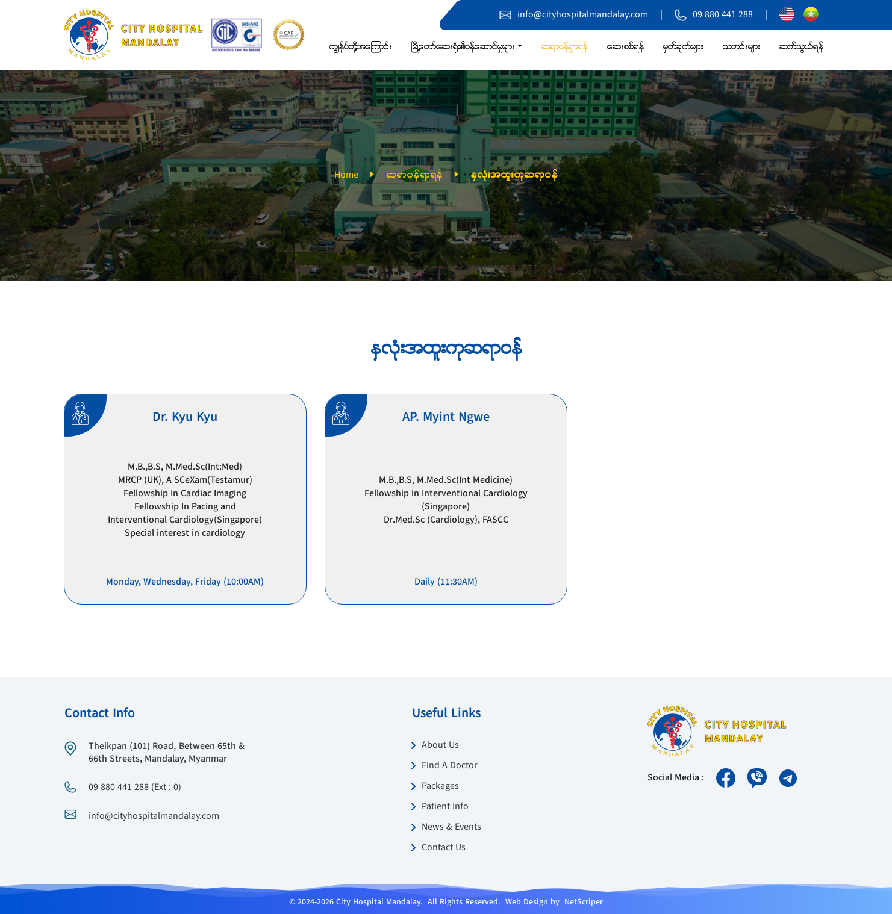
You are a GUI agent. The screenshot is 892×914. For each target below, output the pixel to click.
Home (346, 175)
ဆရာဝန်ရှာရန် (414, 175)
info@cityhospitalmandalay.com (582, 15)
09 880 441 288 (723, 15)
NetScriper (583, 902)
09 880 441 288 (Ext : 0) (135, 788)
